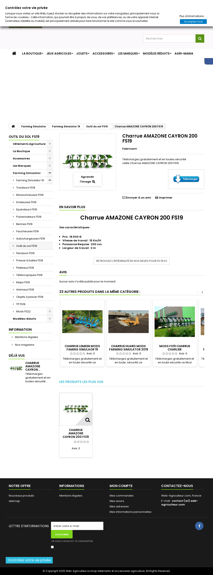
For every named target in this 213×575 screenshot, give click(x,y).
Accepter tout (193, 22)
